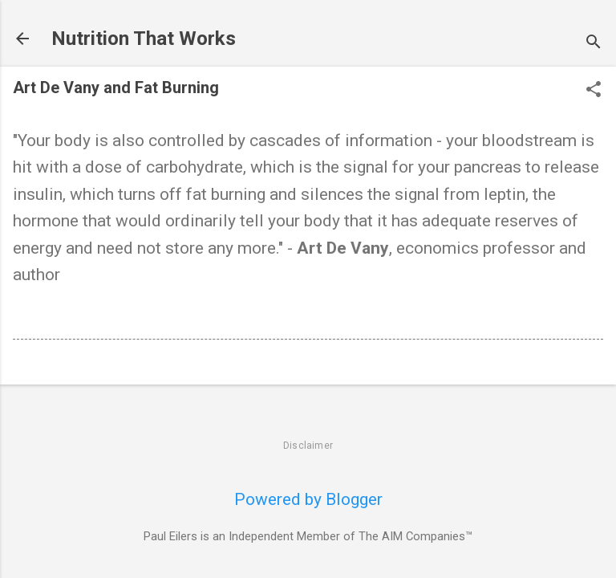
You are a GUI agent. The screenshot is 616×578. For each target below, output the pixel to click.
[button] (593, 91)
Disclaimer (308, 445)
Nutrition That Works (143, 38)
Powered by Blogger (308, 499)
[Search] (593, 43)
